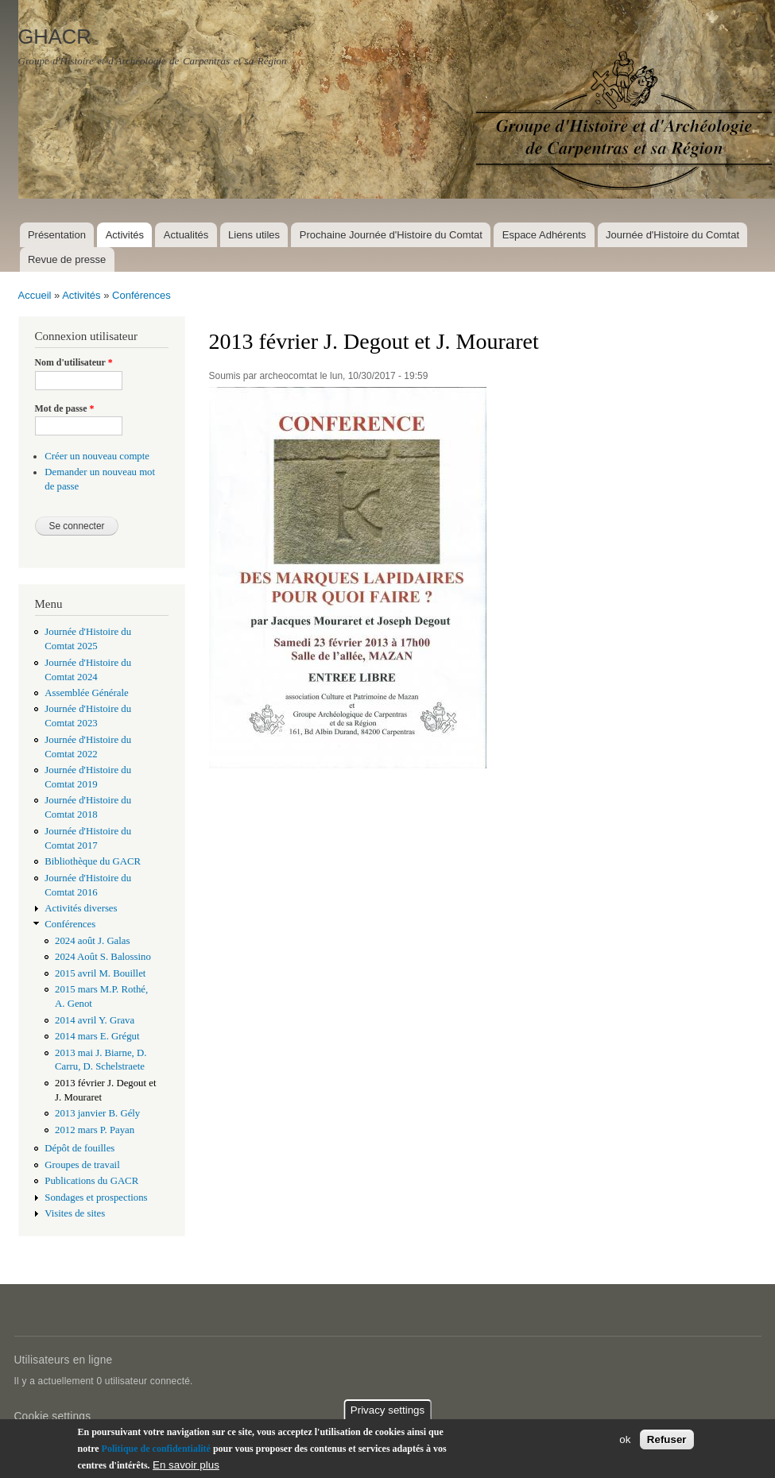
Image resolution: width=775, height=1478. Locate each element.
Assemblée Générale (86, 692)
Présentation (57, 235)
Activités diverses (81, 908)
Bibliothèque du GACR (93, 861)
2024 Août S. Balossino (103, 956)
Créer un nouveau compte (97, 456)
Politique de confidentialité (156, 1448)
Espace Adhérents (544, 235)
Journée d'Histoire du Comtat (672, 235)
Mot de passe (65, 408)
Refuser (667, 1439)
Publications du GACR (91, 1180)
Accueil (35, 295)
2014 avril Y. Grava (94, 1020)
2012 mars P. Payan (94, 1130)
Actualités (186, 235)
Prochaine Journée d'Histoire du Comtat (391, 235)
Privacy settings (387, 1410)
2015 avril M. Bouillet (100, 973)
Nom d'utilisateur (74, 362)
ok (624, 1439)
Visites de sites (75, 1213)
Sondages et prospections (96, 1197)
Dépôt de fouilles (79, 1148)
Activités (125, 235)
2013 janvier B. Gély (97, 1113)
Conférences (141, 295)
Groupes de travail (82, 1164)
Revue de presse (67, 259)
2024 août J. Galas (92, 940)
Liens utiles (254, 235)
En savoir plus (186, 1465)
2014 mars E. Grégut (97, 1036)
